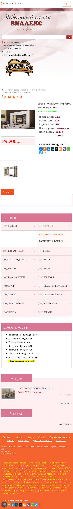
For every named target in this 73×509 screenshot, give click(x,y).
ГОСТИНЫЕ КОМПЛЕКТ (51, 235)
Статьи (41, 437)
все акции (64, 403)
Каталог (20, 437)
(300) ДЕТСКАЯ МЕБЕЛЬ (19, 251)
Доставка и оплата (42, 440)
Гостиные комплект (38, 90)
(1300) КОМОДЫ (19, 295)
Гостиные (25, 90)
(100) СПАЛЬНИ (19, 226)
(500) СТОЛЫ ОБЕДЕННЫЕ (19, 260)
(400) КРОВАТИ (54, 251)
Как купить (23, 440)
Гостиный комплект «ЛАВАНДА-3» (17, 92)
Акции (31, 437)
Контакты (61, 440)
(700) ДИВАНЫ (19, 268)
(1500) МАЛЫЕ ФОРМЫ (19, 303)
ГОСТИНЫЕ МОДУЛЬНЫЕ (51, 241)
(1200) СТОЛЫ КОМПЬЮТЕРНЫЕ (54, 286)
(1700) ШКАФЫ (19, 312)
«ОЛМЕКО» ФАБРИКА (59, 103)
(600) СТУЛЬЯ (54, 260)
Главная (7, 437)
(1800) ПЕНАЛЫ (54, 312)
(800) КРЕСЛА (54, 268)
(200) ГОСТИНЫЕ (54, 226)
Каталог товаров (13, 90)
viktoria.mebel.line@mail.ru (17, 55)
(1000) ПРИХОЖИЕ (54, 277)
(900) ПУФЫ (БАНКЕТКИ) (19, 277)
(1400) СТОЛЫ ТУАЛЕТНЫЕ (54, 295)
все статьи (64, 424)
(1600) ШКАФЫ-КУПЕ (54, 303)
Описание (7, 192)
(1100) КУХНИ (19, 286)
